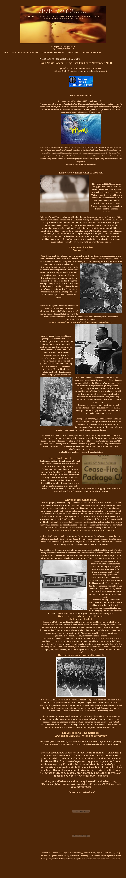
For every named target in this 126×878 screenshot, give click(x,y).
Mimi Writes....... (63, 11)
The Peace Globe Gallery (81, 95)
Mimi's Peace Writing (91, 52)
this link (70, 156)
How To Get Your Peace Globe (25, 52)
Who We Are (73, 52)
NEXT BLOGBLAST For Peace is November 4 (84, 68)
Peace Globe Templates (53, 52)
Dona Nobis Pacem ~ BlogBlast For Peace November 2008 (75, 63)
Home (5, 52)
